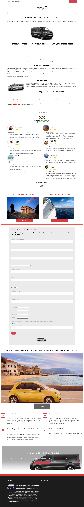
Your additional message (42, 326)
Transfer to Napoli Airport (51, 171)
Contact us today (16, 104)
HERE (51, 61)
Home (10, 13)
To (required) (42, 279)
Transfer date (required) (16, 286)
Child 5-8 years (19, 317)
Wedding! (12, 132)
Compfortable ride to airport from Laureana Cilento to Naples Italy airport (61, 160)
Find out (24, 220)
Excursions (28, 13)
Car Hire (42, 13)
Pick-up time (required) (42, 292)
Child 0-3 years (19, 310)
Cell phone (21, 264)
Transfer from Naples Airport (51, 146)
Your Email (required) (42, 249)
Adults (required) (20, 307)
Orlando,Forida (53, 141)
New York (52, 127)
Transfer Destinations (19, 13)
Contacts (49, 13)
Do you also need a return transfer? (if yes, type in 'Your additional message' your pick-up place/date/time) (33, 321)
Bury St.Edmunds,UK (18, 127)
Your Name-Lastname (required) (42, 240)
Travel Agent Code (42, 300)
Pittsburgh (52, 167)
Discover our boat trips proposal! (59, 194)
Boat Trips (35, 13)
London (16, 156)
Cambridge (17, 142)
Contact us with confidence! (41, 463)
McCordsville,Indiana (54, 155)
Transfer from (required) (42, 270)
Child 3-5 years (19, 314)
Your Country (42, 257)
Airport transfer (13, 146)
